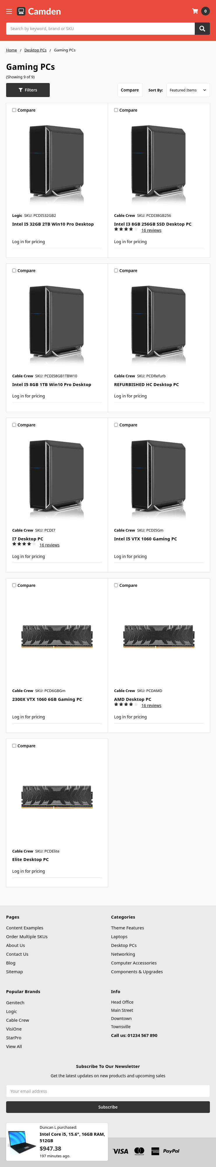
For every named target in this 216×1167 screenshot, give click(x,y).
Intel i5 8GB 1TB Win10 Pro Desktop (51, 384)
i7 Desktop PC (27, 539)
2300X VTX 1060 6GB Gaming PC (47, 699)
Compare (130, 90)
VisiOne (14, 1029)
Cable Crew (17, 1020)
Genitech (15, 1002)
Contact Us (17, 954)
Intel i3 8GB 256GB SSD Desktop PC (153, 224)
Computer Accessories (134, 963)
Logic (11, 1011)
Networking (123, 954)
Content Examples (24, 928)
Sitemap (14, 971)
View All (14, 1046)
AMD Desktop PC (132, 699)
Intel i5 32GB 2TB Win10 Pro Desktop (53, 224)
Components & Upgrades (137, 971)
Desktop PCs (124, 945)
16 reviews (151, 230)
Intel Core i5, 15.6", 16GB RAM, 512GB (72, 1140)
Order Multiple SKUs (27, 936)
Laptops (119, 936)
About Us (15, 945)
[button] (28, 90)
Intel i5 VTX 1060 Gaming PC (145, 539)
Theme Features (127, 928)
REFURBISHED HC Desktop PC (146, 384)
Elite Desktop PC (30, 859)
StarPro (13, 1037)
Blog (10, 963)
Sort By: (155, 90)
